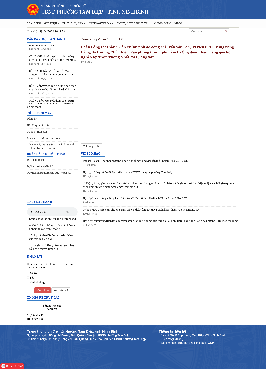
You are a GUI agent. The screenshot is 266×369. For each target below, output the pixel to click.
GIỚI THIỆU (51, 23)
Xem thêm (34, 106)
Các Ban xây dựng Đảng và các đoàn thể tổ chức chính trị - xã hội (50, 146)
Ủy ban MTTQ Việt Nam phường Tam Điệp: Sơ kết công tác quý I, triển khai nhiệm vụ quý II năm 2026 (141, 209)
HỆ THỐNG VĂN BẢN (101, 23)
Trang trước (91, 146)
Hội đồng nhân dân (38, 125)
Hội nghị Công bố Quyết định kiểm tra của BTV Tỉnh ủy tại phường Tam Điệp (127, 172)
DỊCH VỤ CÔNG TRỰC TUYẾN (134, 23)
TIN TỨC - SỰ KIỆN (73, 23)
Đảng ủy (32, 118)
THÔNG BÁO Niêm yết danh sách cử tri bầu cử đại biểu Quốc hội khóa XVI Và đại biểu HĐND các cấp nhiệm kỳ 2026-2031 (52, 103)
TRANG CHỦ (34, 23)
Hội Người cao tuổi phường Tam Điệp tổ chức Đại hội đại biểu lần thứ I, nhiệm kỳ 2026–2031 (135, 198)
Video (102, 39)
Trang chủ (88, 39)
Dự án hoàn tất (35, 159)
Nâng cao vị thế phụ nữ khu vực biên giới (53, 219)
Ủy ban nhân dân (37, 131)
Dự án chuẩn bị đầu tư (39, 166)
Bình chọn (42, 290)
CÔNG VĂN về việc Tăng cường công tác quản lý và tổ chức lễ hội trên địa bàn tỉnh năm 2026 (53, 88)
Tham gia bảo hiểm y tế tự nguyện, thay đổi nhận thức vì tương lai (51, 247)
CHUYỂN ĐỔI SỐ (162, 23)
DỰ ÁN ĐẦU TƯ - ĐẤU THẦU (46, 154)
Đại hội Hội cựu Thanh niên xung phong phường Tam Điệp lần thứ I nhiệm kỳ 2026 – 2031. (135, 160)
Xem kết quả (61, 290)
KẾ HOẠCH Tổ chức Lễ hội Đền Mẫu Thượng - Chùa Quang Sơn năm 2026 (51, 73)
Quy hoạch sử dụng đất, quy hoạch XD (49, 172)
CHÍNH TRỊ (115, 39)
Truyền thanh (39, 202)
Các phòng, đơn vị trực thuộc (44, 138)
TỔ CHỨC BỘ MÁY (39, 113)
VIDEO (178, 23)
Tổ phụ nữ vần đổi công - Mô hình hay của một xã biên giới (51, 237)
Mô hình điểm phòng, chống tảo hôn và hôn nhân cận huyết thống (52, 227)
